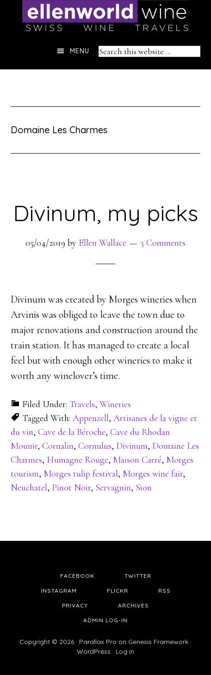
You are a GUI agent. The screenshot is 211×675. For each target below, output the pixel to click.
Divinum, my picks (105, 213)
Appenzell (91, 418)
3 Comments (163, 242)
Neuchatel (29, 487)
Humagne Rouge (77, 459)
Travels (82, 404)
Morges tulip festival (80, 473)
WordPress (94, 651)
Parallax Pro (98, 642)
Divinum (132, 446)
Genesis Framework (158, 642)
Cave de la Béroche (72, 432)
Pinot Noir (71, 487)
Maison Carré (137, 459)
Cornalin (58, 446)
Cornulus (95, 446)
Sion (144, 487)
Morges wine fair (153, 473)
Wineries (115, 404)
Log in (125, 651)
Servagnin (113, 487)
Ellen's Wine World (105, 16)
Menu (79, 51)
